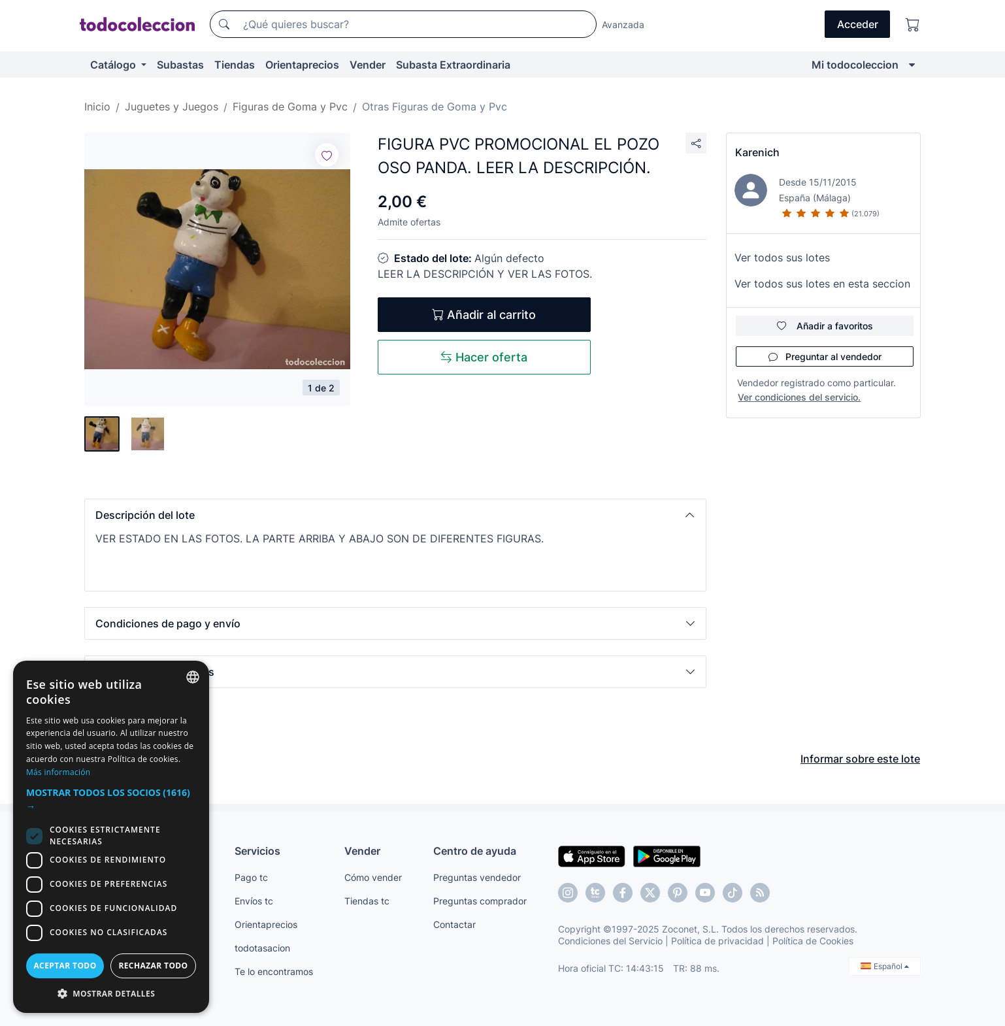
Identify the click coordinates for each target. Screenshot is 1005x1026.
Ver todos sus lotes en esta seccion (822, 283)
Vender (368, 64)
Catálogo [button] (114, 64)
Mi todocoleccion (855, 64)
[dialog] (111, 837)
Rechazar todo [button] (153, 965)
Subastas (180, 64)
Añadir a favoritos (825, 325)
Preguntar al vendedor (824, 356)
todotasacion (262, 947)
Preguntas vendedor (477, 877)
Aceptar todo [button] (64, 965)
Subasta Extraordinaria (453, 64)
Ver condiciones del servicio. (799, 397)
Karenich (757, 152)
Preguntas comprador (480, 900)
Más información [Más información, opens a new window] (58, 772)
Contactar (454, 924)
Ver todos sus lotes (782, 257)
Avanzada (623, 24)
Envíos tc (254, 900)
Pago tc (251, 877)
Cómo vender (373, 877)
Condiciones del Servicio (610, 940)
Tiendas (234, 64)
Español (885, 966)
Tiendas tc (366, 900)
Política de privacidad (717, 940)
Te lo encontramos (274, 971)
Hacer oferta (483, 357)
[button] (395, 515)
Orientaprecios (302, 64)
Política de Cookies (812, 940)
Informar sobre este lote (860, 758)
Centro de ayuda (474, 850)
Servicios (257, 850)
